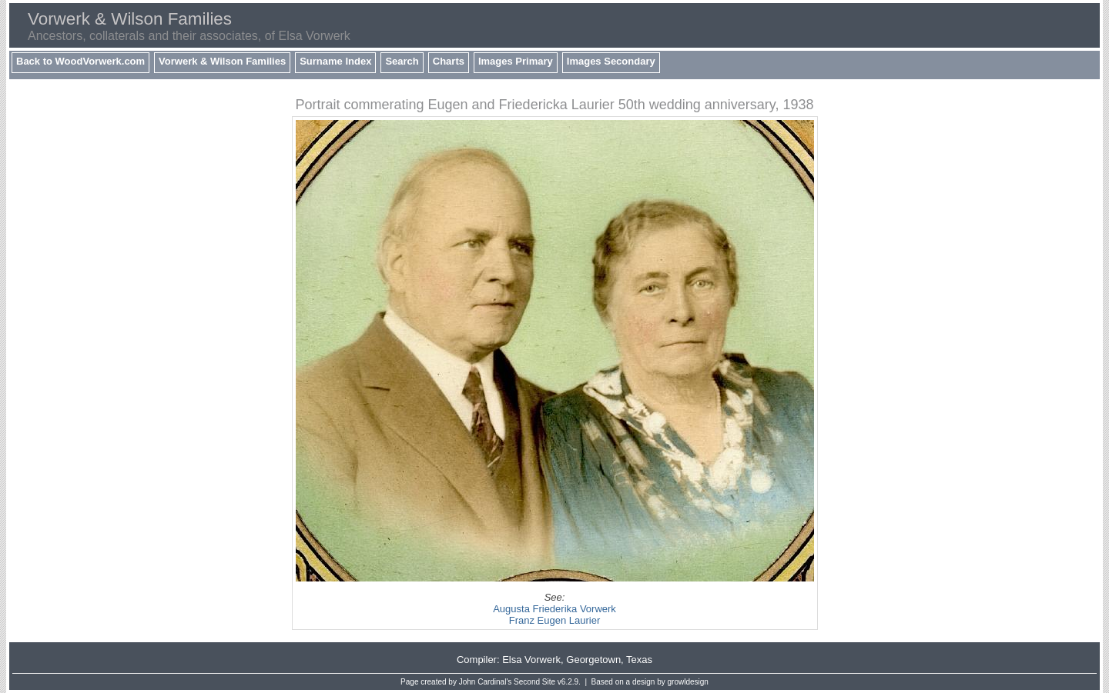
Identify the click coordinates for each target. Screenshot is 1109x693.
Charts (448, 61)
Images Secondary (611, 61)
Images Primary (515, 61)
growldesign (688, 682)
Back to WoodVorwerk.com (80, 61)
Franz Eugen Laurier (555, 620)
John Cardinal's (485, 682)
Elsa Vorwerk (531, 659)
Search (401, 61)
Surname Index (335, 61)
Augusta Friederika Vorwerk (554, 609)
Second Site (534, 682)
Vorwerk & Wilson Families (222, 61)
